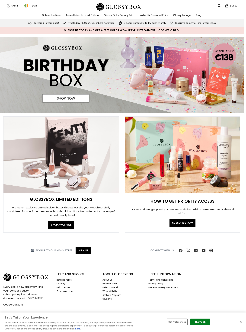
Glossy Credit (109, 283)
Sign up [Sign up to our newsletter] (83, 250)
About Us (107, 279)
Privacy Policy (155, 283)
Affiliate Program (111, 295)
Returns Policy (64, 279)
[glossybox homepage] (122, 6)
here (77, 328)
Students (107, 298)
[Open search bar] (219, 6)
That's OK (200, 321)
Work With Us (109, 291)
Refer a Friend (110, 287)
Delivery (61, 283)
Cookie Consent (13, 304)
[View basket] (232, 6)
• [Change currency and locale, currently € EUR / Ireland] (30, 6)
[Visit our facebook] (181, 250)
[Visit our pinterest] (211, 250)
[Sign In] (13, 6)
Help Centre (63, 287)
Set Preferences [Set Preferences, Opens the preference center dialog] (177, 321)
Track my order (65, 291)
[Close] (240, 321)
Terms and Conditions (160, 279)
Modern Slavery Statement (163, 287)
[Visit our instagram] (196, 250)
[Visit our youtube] (203, 250)
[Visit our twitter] (188, 250)
